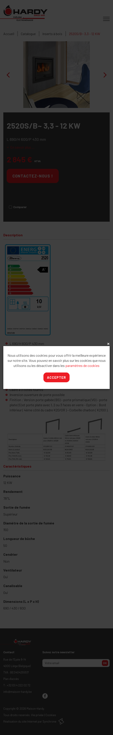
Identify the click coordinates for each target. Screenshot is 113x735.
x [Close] (108, 344)
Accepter (56, 377)
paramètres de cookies (82, 365)
